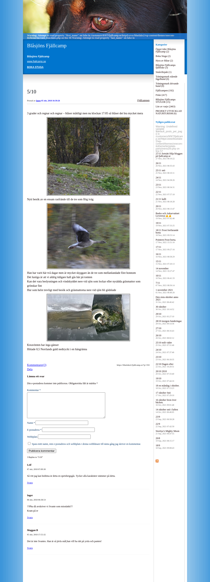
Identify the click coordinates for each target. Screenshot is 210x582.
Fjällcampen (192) (165, 90)
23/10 (165, 358)
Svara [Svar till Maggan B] (30, 552)
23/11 (165, 185)
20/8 (165, 439)
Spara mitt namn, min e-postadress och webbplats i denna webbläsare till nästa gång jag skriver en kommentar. (86, 448)
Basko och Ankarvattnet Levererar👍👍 (167, 216)
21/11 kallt (165, 200)
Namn (31, 427)
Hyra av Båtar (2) (164, 60)
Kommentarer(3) (36, 365)
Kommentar (34, 390)
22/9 (165, 425)
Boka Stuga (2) (163, 56)
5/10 (31, 91)
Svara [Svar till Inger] (30, 522)
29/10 (165, 315)
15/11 (165, 262)
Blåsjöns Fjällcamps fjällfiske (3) (166, 66)
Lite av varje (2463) (165, 106)
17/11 (165, 248)
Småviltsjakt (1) (163, 72)
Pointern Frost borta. (166, 240)
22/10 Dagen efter (165, 365)
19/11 (165, 224)
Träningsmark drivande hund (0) (167, 84)
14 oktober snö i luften (167, 410)
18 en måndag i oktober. (167, 386)
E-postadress (34, 434)
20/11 (165, 207)
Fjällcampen (143, 100)
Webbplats (32, 441)
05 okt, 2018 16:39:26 (50, 101)
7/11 (165, 283)
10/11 (165, 276)
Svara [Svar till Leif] (30, 487)
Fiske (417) (161, 95)
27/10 (165, 329)
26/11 (165, 164)
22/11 (165, 193)
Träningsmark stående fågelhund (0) (166, 77)
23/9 (165, 417)
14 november (165, 269)
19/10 (165, 379)
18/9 (165, 446)
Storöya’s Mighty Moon (167, 432)
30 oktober (165, 307)
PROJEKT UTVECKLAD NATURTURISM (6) (169, 112)
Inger (38, 101)
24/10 (165, 350)
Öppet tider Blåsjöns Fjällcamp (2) (166, 50)
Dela (29, 369)
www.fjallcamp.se (36, 61)
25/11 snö (165, 171)
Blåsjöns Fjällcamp (46, 45)
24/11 (165, 178)
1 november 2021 (165, 291)
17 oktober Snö (165, 393)
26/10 (165, 336)
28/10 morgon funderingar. (169, 322)
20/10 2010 (165, 372)
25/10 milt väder (165, 343)
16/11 (165, 255)
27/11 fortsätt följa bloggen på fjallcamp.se (169, 156)
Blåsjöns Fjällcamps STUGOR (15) (166, 100)
